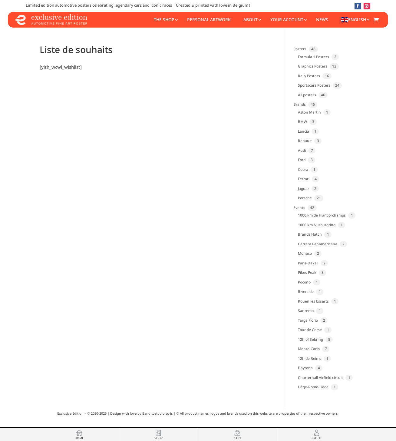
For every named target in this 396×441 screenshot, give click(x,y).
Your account (286, 19)
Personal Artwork (209, 19)
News (322, 19)
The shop (164, 19)
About (250, 19)
